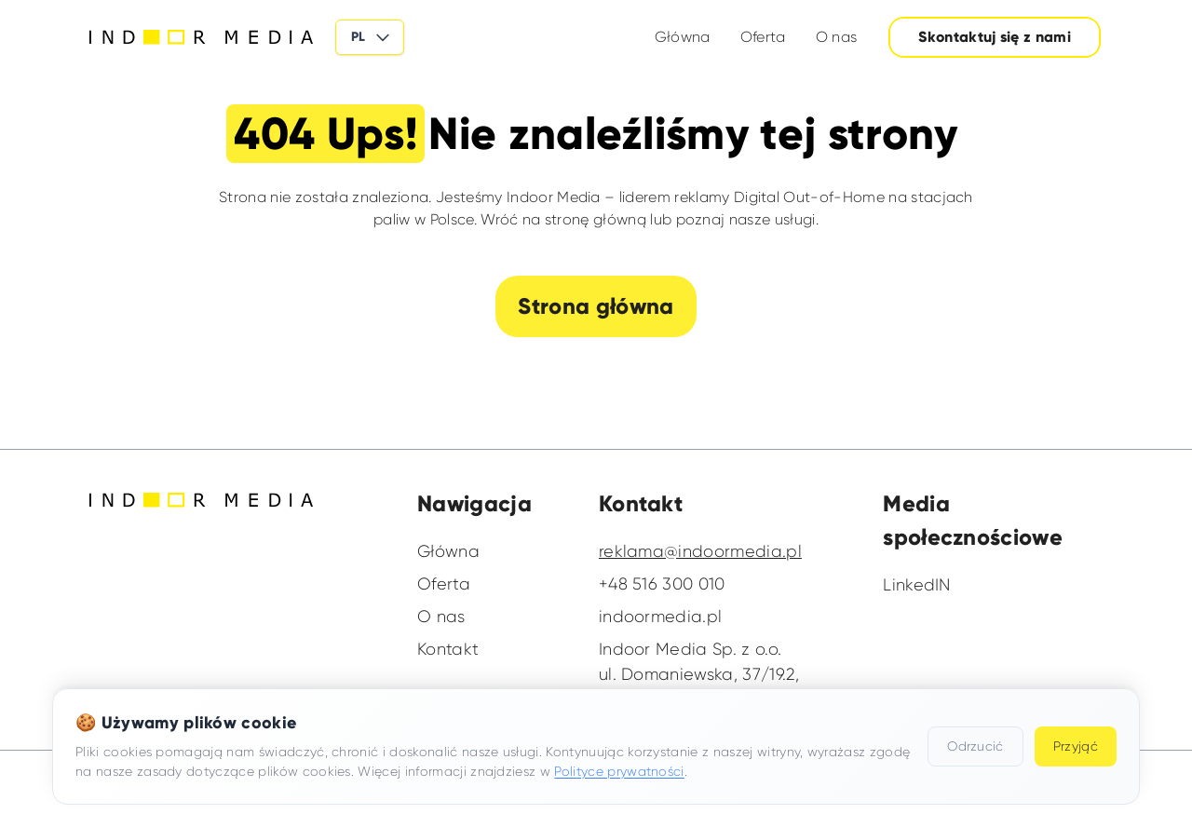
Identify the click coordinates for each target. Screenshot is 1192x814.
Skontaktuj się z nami (994, 37)
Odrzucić (975, 746)
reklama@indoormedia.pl (700, 551)
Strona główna (595, 305)
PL (371, 37)
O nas (837, 37)
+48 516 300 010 (662, 584)
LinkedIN (917, 585)
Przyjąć (1075, 746)
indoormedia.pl (660, 616)
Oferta (763, 37)
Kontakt (448, 649)
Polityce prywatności (619, 771)
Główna (683, 37)
